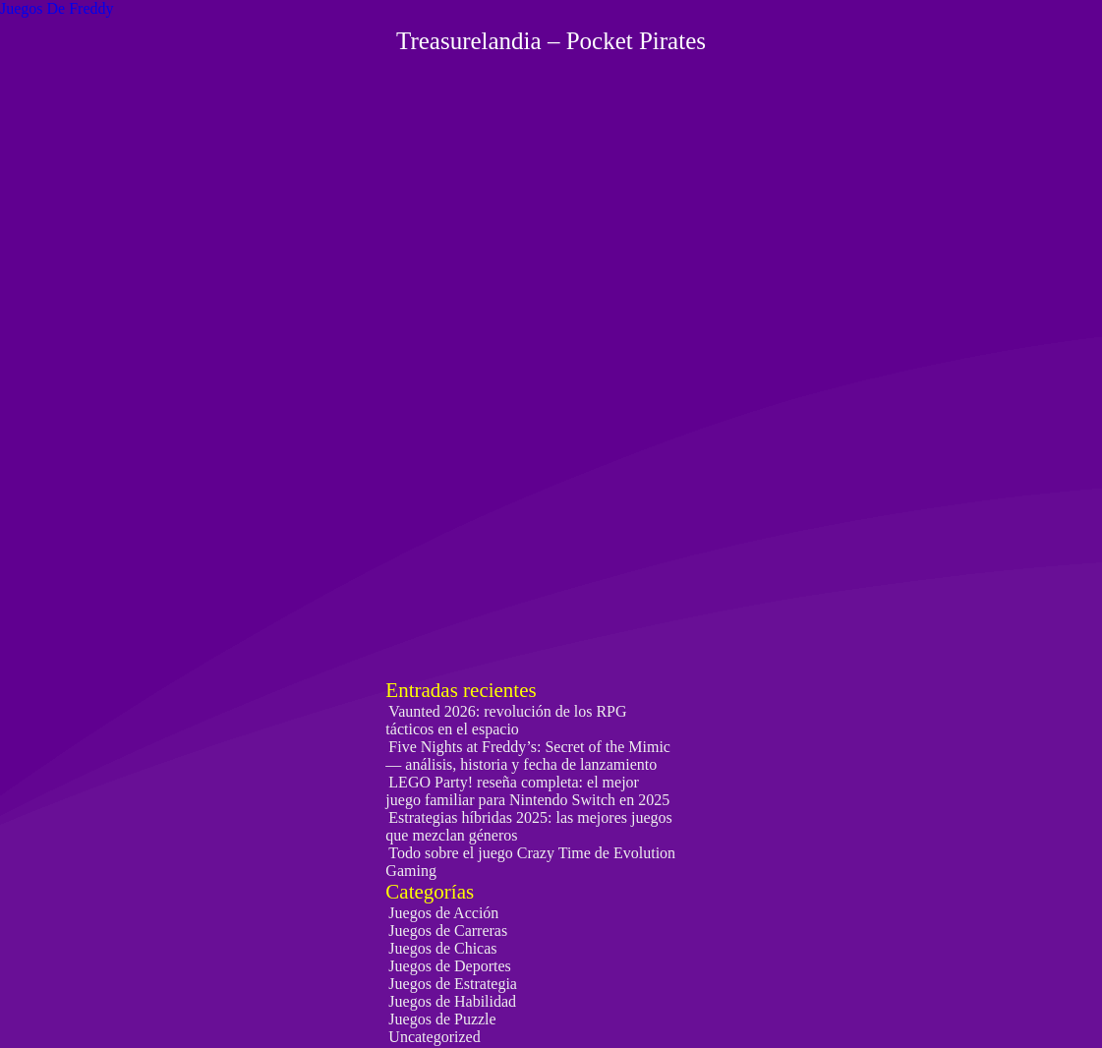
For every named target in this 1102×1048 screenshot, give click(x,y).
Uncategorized (434, 1036)
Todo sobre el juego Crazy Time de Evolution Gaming (530, 861)
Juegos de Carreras (447, 930)
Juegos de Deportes (449, 966)
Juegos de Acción (443, 912)
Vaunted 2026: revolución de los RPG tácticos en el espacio (505, 720)
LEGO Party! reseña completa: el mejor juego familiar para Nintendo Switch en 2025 (527, 791)
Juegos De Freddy (57, 8)
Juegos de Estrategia (452, 983)
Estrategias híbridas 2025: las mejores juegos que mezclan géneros (528, 826)
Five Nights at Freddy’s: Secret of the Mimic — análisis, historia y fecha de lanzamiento (527, 755)
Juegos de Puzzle (441, 1019)
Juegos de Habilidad (452, 1001)
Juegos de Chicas (442, 948)
